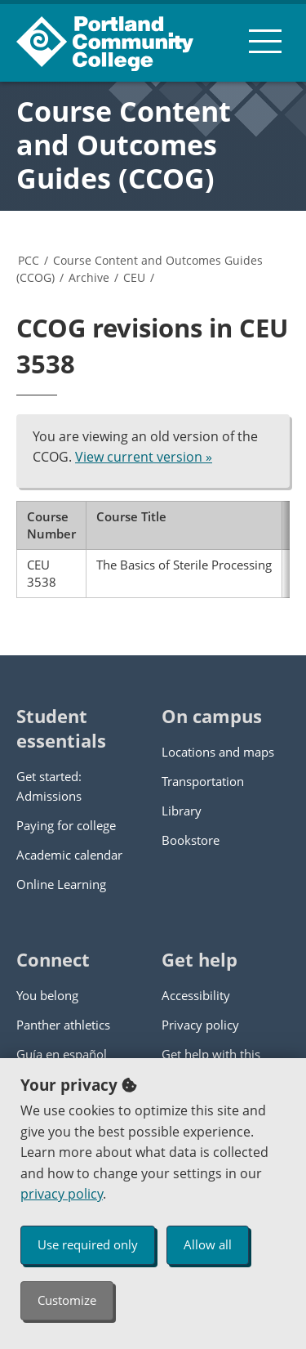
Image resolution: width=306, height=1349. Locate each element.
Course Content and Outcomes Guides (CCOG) (123, 144)
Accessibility (196, 995)
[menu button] (265, 41)
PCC (28, 260)
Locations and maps (218, 752)
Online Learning (61, 884)
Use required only (88, 1244)
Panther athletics (63, 1024)
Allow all (208, 1244)
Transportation (203, 781)
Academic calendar (69, 854)
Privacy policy (200, 1024)
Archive (89, 277)
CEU (134, 277)
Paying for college (66, 825)
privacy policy (61, 1194)
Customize (67, 1300)
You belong (47, 995)
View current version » (143, 457)
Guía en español (61, 1054)
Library (182, 810)
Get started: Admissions (49, 786)
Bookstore (191, 840)
